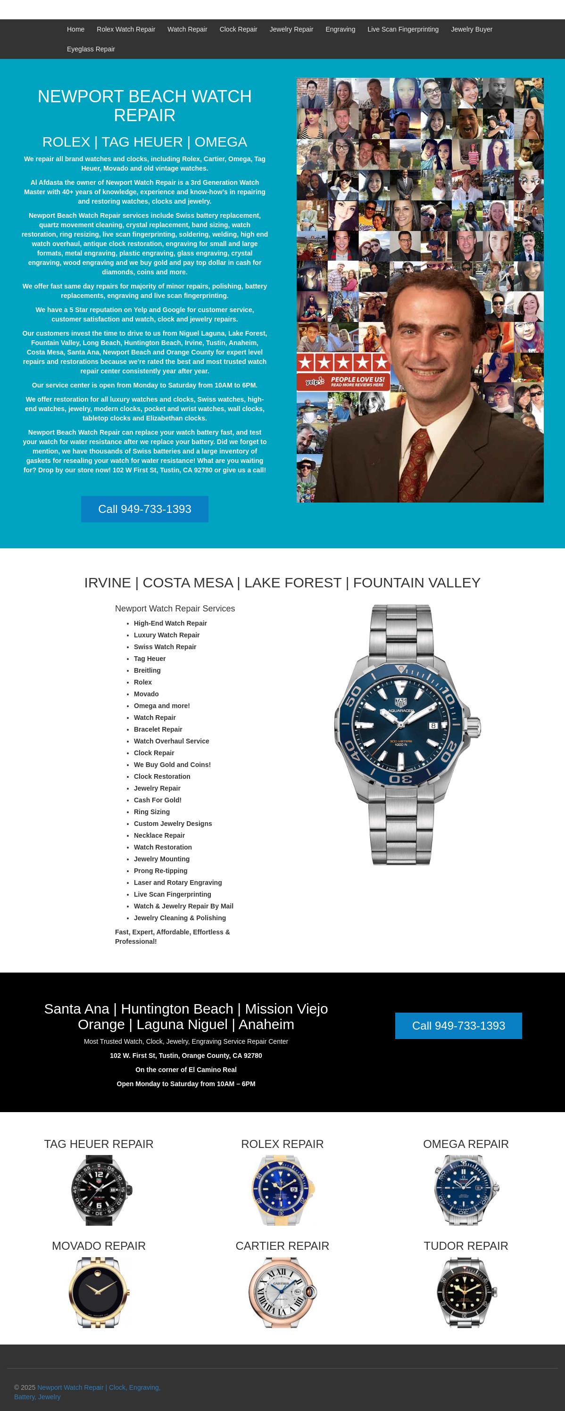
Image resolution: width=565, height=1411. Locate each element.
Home (75, 29)
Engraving (340, 29)
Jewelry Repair (292, 29)
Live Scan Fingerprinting (403, 29)
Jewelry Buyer (471, 29)
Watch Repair (187, 29)
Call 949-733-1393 (144, 509)
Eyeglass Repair (91, 49)
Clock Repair (239, 29)
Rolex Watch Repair (126, 29)
